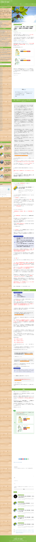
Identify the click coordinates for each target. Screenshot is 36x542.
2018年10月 (1, 110)
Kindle (22, 51)
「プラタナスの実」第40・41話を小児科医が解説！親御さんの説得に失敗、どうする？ (5, 57)
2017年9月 (1, 127)
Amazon (25, 51)
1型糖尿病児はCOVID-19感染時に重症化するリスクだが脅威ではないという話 (5, 60)
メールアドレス (16, 480)
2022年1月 (1, 69)
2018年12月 (1, 107)
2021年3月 (1, 83)
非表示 (25, 89)
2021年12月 (1, 70)
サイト (14, 483)
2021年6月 (1, 79)
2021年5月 (1, 80)
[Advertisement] (20, 81)
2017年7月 (1, 130)
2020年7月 (1, 93)
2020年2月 (1, 97)
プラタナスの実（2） (23, 58)
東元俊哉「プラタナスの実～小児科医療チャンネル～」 (20, 41)
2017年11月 (1, 124)
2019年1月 (1, 106)
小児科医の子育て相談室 (4, 2)
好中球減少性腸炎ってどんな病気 (19, 94)
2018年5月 (1, 117)
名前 (14, 477)
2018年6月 (1, 116)
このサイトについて (3, 5)
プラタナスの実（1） (23, 49)
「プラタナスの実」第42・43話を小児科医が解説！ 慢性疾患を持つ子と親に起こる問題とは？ (5, 55)
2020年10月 (1, 90)
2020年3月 (1, 96)
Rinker (25, 417)
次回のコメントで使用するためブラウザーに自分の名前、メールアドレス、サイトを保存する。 (24, 487)
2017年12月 (1, 123)
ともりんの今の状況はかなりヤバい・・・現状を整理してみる (23, 93)
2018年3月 (1, 120)
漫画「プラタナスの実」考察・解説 (18, 462)
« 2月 (2, 196)
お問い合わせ (8, 5)
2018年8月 (1, 113)
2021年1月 (1, 86)
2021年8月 (1, 76)
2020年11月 (1, 89)
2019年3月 (1, 103)
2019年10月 (1, 100)
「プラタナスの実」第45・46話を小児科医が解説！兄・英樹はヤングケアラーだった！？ (5, 50)
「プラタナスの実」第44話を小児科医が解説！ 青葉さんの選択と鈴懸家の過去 (5, 52)
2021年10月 (1, 73)
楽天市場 (29, 51)
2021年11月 (1, 72)
